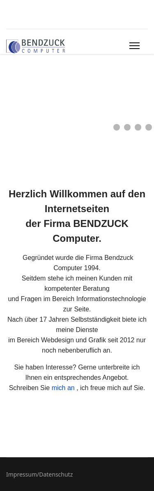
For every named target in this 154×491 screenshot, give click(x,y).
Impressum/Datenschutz (39, 474)
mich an (63, 387)
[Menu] (134, 45)
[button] (116, 127)
